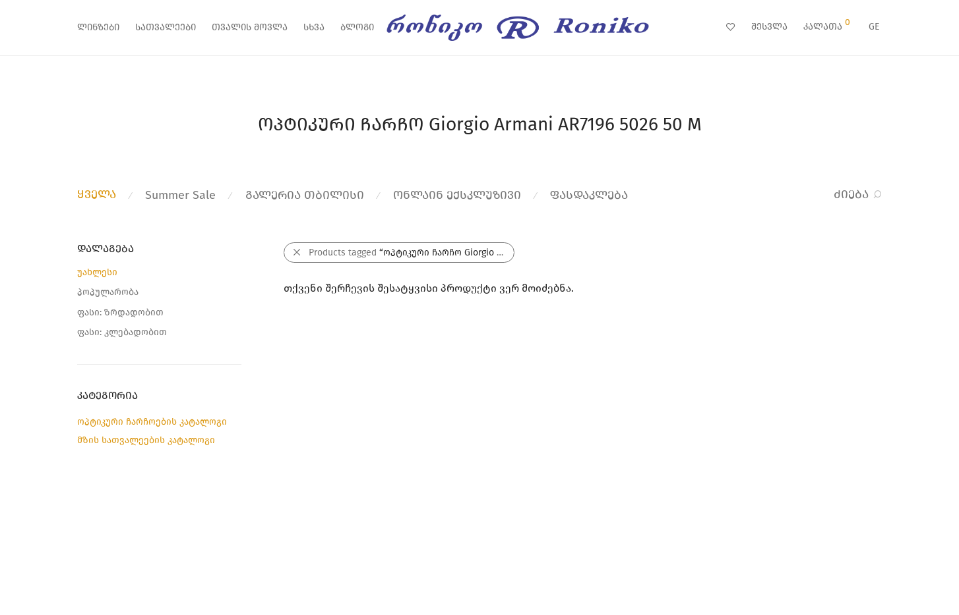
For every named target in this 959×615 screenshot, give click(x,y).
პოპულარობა (108, 292)
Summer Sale (180, 195)
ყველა (96, 194)
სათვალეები (165, 27)
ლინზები (98, 27)
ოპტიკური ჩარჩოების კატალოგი (152, 421)
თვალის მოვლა (250, 27)
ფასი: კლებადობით (122, 332)
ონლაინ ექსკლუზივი (457, 195)
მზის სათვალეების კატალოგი (146, 440)
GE (874, 26)
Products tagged (411, 252)
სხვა (314, 27)
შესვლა (769, 26)
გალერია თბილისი (304, 195)
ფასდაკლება (589, 195)
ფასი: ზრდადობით (120, 312)
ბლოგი (357, 27)
